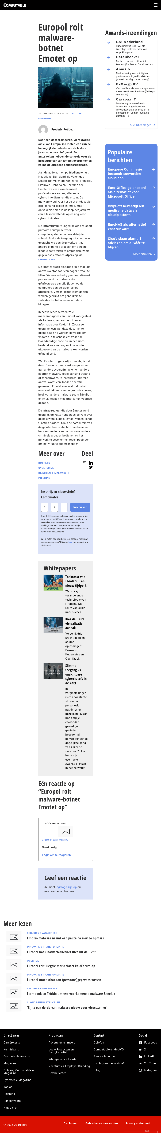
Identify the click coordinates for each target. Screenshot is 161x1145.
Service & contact (105, 1056)
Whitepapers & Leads (62, 1059)
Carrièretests (11, 1042)
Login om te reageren (56, 855)
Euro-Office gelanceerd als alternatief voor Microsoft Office (127, 192)
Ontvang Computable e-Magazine (18, 1072)
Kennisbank (11, 1049)
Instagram (151, 1070)
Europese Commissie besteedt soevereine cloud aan (125, 173)
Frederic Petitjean (63, 129)
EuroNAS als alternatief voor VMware (127, 226)
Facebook (150, 1042)
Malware (60, 473)
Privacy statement (138, 1123)
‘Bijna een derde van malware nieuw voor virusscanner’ (67, 1007)
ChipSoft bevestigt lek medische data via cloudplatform (126, 210)
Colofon (99, 1042)
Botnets (44, 462)
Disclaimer (71, 1123)
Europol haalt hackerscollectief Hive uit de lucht (61, 952)
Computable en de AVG (109, 1049)
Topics (7, 1087)
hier (70, 542)
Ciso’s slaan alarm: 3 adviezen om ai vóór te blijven (126, 242)
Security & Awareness (42, 933)
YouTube (150, 1063)
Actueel (77, 113)
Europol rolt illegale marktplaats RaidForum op (61, 966)
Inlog (97, 1070)
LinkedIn (149, 1056)
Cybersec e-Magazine (17, 1080)
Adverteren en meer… (62, 1042)
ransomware (46, 259)
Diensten (44, 473)
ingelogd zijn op (66, 887)
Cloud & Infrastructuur (43, 1002)
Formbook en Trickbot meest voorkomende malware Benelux (71, 993)
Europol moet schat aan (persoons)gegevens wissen (64, 979)
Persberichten (58, 1073)
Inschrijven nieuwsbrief (109, 1063)
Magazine (9, 1063)
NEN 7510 (10, 1107)
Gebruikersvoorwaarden (102, 1123)
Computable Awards (16, 1056)
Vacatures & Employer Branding (69, 1066)
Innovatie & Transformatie (45, 946)
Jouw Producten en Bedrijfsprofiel (61, 1051)
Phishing (44, 478)
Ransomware (12, 1100)
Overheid (44, 118)
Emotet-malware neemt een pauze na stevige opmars (65, 938)
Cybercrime (46, 468)
